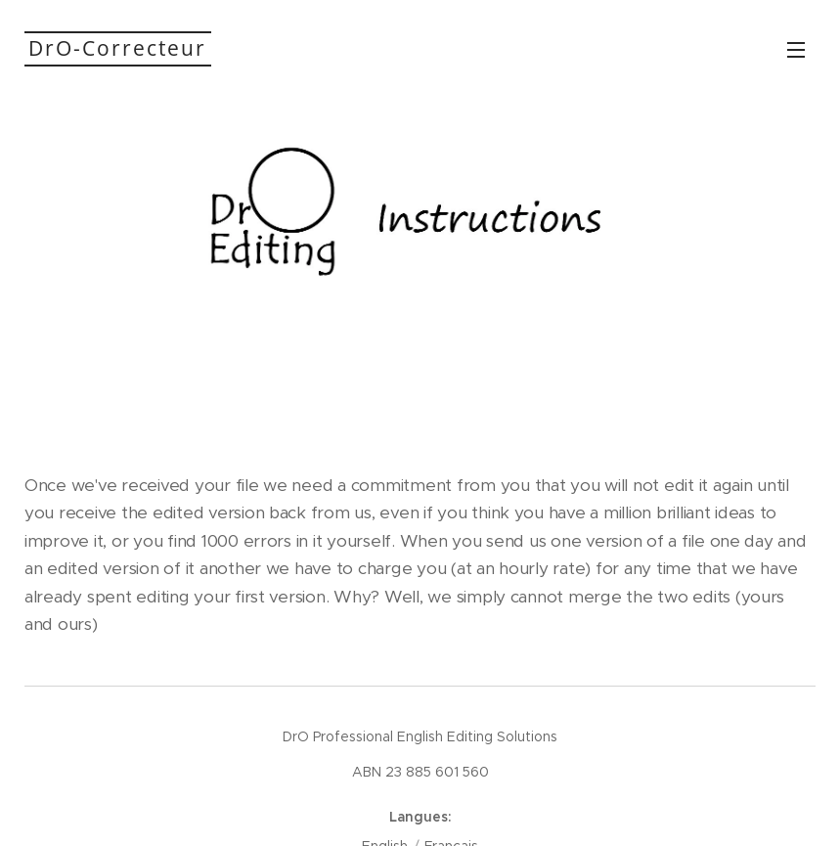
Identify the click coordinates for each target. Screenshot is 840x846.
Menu (796, 50)
